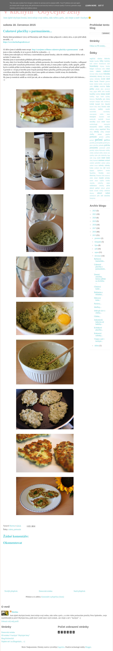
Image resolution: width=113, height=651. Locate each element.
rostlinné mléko (98, 153)
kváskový (107, 101)
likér (102, 104)
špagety (92, 170)
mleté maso (106, 122)
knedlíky (92, 94)
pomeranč (102, 148)
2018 (94, 225)
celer (103, 69)
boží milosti (94, 63)
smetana (101, 160)
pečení (99, 139)
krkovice (92, 99)
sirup (94, 158)
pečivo (107, 140)
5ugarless (61, 647)
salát (91, 158)
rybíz (96, 155)
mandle (108, 109)
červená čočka (94, 74)
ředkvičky (104, 155)
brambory (94, 66)
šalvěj (108, 168)
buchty (108, 66)
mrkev (101, 127)
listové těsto (93, 106)
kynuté (97, 104)
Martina (15, 612)
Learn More (90, 5)
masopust (93, 117)
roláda (91, 153)
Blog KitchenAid (7, 638)
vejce (108, 183)
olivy (91, 132)
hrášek (96, 84)
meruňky (92, 122)
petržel (105, 143)
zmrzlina (107, 196)
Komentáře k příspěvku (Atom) (52, 597)
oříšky (102, 132)
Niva (108, 129)
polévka (107, 145)
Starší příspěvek (79, 591)
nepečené (103, 129)
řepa (108, 155)
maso (108, 114)
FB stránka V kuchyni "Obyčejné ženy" (15, 635)
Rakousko (102, 150)
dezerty (99, 76)
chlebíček (102, 86)
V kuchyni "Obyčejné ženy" (43, 11)
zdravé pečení (95, 188)
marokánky (106, 111)
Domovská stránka (45, 591)
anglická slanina (96, 58)
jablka (92, 89)
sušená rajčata (105, 163)
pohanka (101, 145)
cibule (108, 69)
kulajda (98, 101)
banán (92, 61)
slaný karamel (94, 160)
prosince (98, 238)
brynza (102, 66)
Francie (102, 81)
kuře (102, 101)
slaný (108, 158)
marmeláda (93, 111)
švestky (101, 173)
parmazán (17, 529)
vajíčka (102, 180)
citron (91, 71)
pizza (91, 145)
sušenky (101, 165)
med (108, 116)
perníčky (92, 143)
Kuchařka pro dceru (103, 99)
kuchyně (92, 101)
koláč (108, 94)
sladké (99, 158)
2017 (94, 228)
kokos (103, 94)
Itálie (108, 86)
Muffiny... (97, 307)
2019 (94, 221)
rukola (105, 153)
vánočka (92, 183)
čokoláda (106, 74)
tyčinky (107, 178)
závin (108, 185)
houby (91, 84)
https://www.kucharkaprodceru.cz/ (16, 42)
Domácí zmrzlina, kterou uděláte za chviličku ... (100, 279)
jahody (97, 89)
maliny (100, 109)
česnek (101, 74)
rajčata (97, 150)
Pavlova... (97, 304)
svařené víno (98, 168)
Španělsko (93, 173)
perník (97, 143)
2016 (94, 232)
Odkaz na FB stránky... (98, 46)
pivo (108, 143)
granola (108, 81)
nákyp (97, 129)
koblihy (98, 94)
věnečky (101, 185)
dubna (97, 346)
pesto (101, 143)
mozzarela (107, 124)
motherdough (93, 124)
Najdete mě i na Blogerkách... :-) (13, 641)
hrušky (101, 84)
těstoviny (93, 175)
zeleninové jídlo (95, 195)
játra (102, 89)
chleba (96, 86)
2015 (94, 235)
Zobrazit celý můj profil (10, 621)
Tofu (103, 175)
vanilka (108, 180)
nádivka (92, 129)
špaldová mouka (103, 170)
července (98, 256)
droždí (103, 79)
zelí (102, 196)
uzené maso (94, 180)
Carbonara (98, 69)
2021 (94, 214)
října (96, 245)
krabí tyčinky (105, 96)
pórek (108, 148)
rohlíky (108, 150)
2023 (94, 211)
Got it (101, 5)
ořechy (96, 132)
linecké (107, 104)
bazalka (97, 61)
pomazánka (94, 148)
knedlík (108, 91)
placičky (95, 145)
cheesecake (106, 84)
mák (108, 106)
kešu (103, 91)
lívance (104, 106)
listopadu (98, 242)
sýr (104, 168)
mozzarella (93, 127)
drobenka (97, 79)
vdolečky (100, 183)
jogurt (95, 91)
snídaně (107, 160)
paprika (108, 134)
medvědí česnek (104, 119)
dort (104, 76)
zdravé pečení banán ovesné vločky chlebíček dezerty (100, 190)
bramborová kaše (104, 63)
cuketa (10, 529)
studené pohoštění (95, 163)
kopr (97, 96)
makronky (93, 109)
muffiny (107, 127)
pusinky (92, 150)
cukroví (106, 71)
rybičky (92, 155)
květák (92, 104)
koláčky (92, 96)
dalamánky (93, 76)
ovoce (100, 134)
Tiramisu (98, 175)
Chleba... (97, 316)
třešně (96, 178)
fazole (96, 81)
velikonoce (93, 185)
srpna (97, 252)
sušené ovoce (94, 165)
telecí (108, 173)
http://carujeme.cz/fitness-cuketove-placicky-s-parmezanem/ (55, 50)
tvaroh (101, 178)
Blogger (88, 647)
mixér (98, 122)
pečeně (92, 140)
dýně (108, 79)
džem (91, 81)
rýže (99, 155)
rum (109, 153)
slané (103, 158)
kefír (99, 91)
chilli (91, 86)
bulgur (92, 69)
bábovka (107, 58)
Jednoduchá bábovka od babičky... (99, 322)
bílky (101, 61)
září (96, 249)
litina (99, 106)
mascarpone (93, 114)
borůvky (107, 61)
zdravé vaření (103, 193)
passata (101, 137)
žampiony (92, 198)
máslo (101, 114)
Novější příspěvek (10, 591)
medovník (92, 119)
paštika (108, 137)
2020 (94, 218)
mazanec (101, 116)
